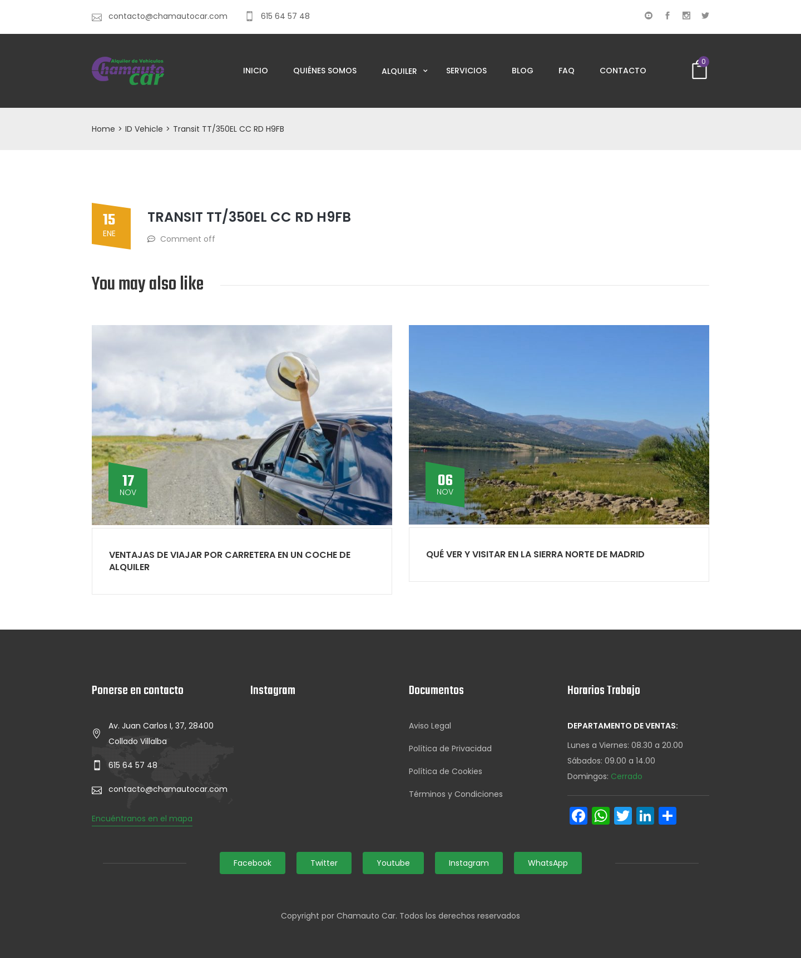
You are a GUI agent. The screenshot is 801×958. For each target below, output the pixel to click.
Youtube (393, 863)
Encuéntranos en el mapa (142, 818)
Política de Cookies (445, 771)
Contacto (623, 70)
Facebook (252, 863)
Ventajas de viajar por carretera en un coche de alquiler (229, 560)
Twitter (324, 863)
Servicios (466, 70)
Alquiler (400, 71)
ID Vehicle (144, 128)
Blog (522, 70)
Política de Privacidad (450, 748)
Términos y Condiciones (456, 794)
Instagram (469, 863)
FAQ (566, 70)
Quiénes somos (325, 70)
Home (103, 128)
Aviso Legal (430, 725)
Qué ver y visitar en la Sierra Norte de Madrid (535, 554)
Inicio (255, 70)
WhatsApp (548, 863)
